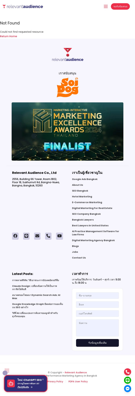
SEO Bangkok (80, 190)
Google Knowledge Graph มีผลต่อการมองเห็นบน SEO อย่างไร (37, 305)
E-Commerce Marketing (87, 202)
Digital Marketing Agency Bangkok (93, 240)
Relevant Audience (76, 372)
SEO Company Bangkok (86, 214)
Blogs (75, 246)
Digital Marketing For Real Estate (92, 208)
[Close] (43, 379)
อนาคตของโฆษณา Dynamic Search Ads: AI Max (36, 296)
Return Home (8, 36)
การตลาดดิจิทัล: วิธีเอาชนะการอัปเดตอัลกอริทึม (35, 280)
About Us (77, 185)
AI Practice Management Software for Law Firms (95, 233)
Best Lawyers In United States (90, 225)
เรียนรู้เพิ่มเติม (25, 387)
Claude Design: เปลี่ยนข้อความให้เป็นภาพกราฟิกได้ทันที (34, 287)
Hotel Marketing (82, 196)
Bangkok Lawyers (83, 219)
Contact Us (79, 257)
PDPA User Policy (78, 381)
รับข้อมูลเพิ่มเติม (97, 343)
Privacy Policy (55, 381)
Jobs (75, 252)
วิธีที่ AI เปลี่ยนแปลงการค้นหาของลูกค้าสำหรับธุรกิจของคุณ (35, 314)
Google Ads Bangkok (85, 179)
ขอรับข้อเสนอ (120, 6)
